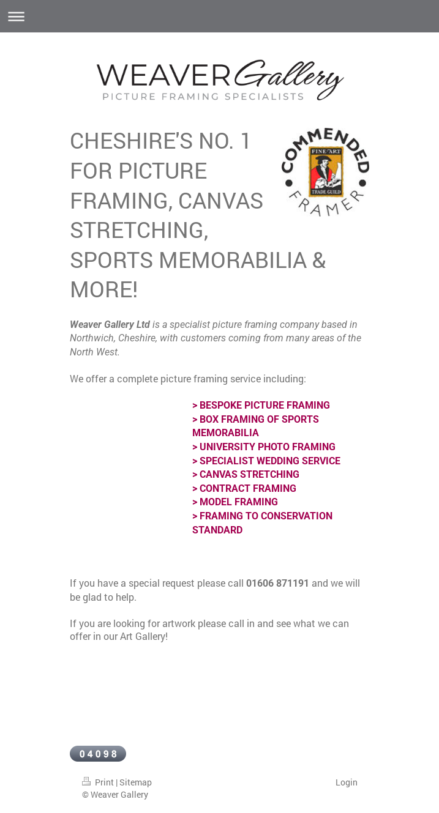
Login (347, 782)
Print (99, 782)
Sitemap (135, 782)
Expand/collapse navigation (219, 16)
